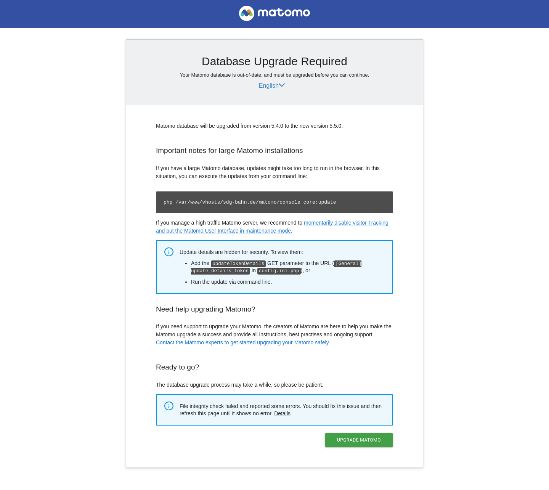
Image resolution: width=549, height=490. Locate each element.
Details (282, 413)
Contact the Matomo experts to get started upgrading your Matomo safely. (243, 342)
